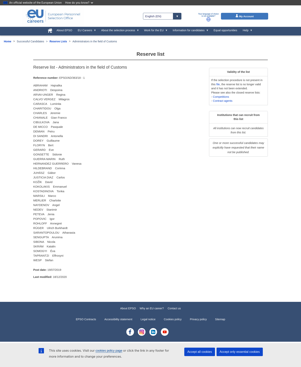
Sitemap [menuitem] (220, 319)
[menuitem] (50, 30)
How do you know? (79, 2)
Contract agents (222, 100)
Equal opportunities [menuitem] (225, 30)
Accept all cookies (199, 351)
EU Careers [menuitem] (85, 31)
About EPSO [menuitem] (64, 30)
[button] (208, 19)
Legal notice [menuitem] (148, 319)
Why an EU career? (152, 308)
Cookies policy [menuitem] (173, 319)
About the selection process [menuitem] (118, 31)
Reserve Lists (58, 41)
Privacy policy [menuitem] (198, 319)
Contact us (174, 308)
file (218, 84)
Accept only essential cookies (240, 351)
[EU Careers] (53, 16)
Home (7, 41)
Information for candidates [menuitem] (189, 31)
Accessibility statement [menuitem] (118, 319)
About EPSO (128, 308)
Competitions (221, 96)
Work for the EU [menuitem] (154, 31)
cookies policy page (108, 350)
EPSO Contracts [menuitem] (86, 319)
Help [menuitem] (246, 31)
